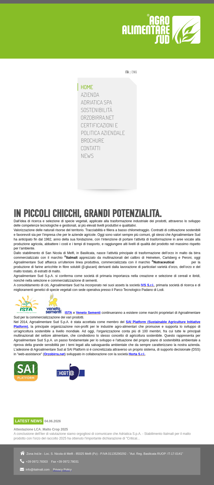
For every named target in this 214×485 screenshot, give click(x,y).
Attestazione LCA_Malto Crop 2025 (41, 429)
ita (127, 72)
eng (134, 72)
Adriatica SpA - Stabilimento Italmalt (161, 29)
